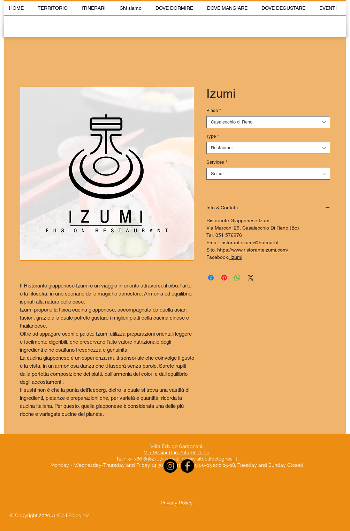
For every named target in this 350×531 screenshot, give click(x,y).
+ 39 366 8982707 (143, 459)
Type (212, 136)
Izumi (235, 257)
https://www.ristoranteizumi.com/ (252, 250)
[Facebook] (187, 466)
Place (213, 110)
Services (216, 162)
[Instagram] (170, 466)
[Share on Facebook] (211, 278)
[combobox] (268, 122)
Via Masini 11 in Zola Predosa (177, 452)
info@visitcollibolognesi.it (209, 459)
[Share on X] (250, 278)
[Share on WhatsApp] (237, 278)
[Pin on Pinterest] (224, 278)
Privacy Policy (177, 503)
